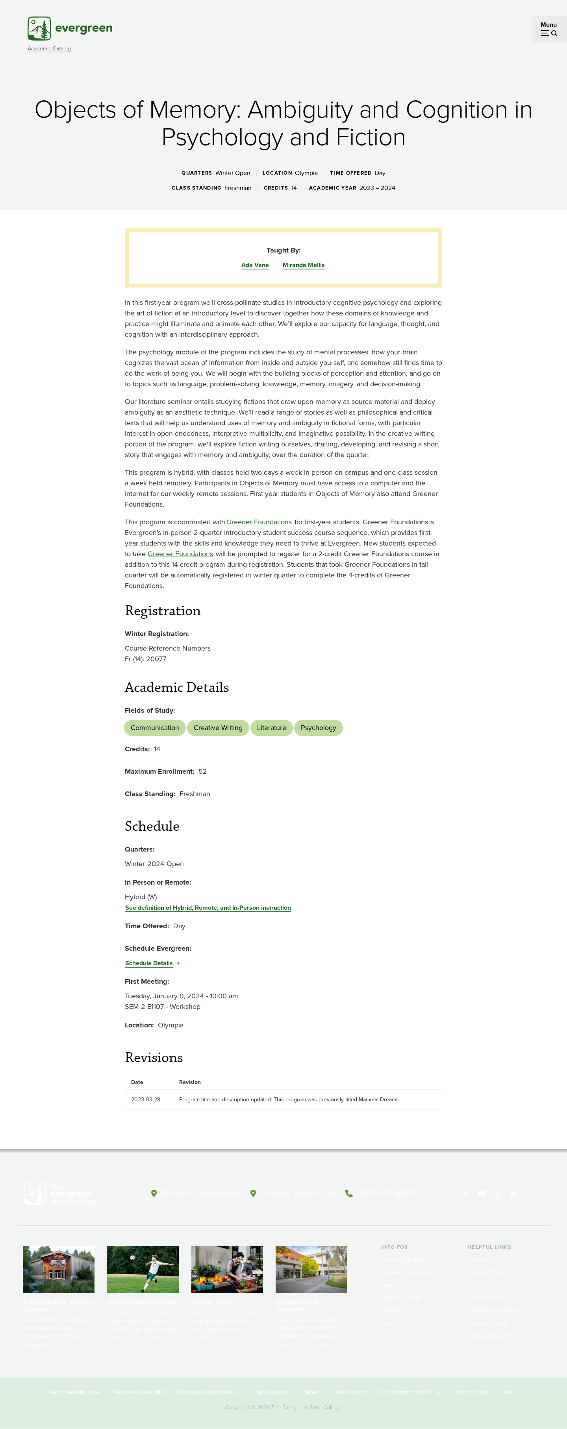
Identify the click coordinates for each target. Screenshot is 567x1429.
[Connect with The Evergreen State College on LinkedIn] (514, 1193)
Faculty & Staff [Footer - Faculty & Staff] (401, 1297)
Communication (155, 728)
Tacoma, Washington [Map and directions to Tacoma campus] (298, 1193)
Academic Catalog (49, 48)
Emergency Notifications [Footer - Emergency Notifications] (207, 1392)
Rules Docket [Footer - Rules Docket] (348, 1392)
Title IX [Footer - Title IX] (510, 1392)
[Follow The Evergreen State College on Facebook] (465, 1193)
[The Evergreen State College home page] (74, 1195)
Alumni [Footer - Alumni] (391, 1323)
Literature (271, 728)
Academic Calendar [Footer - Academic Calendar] (494, 1310)
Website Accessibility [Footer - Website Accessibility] (139, 1392)
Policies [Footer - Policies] (309, 1392)
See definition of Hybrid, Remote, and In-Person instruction (208, 907)
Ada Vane (255, 264)
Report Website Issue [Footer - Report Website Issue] (74, 1392)
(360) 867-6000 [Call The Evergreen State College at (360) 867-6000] (386, 1193)
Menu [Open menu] (549, 24)
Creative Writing (218, 728)
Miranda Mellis (304, 264)
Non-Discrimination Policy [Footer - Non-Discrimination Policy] (409, 1392)
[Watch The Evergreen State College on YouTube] (481, 1193)
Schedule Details (149, 963)
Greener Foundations (259, 522)
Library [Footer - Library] (476, 1259)
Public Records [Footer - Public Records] (268, 1392)
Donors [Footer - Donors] (391, 1310)
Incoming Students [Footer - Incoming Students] (407, 1271)
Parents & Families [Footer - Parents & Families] (406, 1284)
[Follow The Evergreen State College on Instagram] (497, 1193)
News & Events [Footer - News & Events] (487, 1323)
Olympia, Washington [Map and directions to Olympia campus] (200, 1193)
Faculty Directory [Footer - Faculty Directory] (490, 1271)
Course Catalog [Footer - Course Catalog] (488, 1297)
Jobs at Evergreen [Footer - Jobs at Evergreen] (492, 1335)
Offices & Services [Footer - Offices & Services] (492, 1284)
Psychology (318, 728)
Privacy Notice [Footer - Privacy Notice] (471, 1392)
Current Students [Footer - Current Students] (404, 1259)
